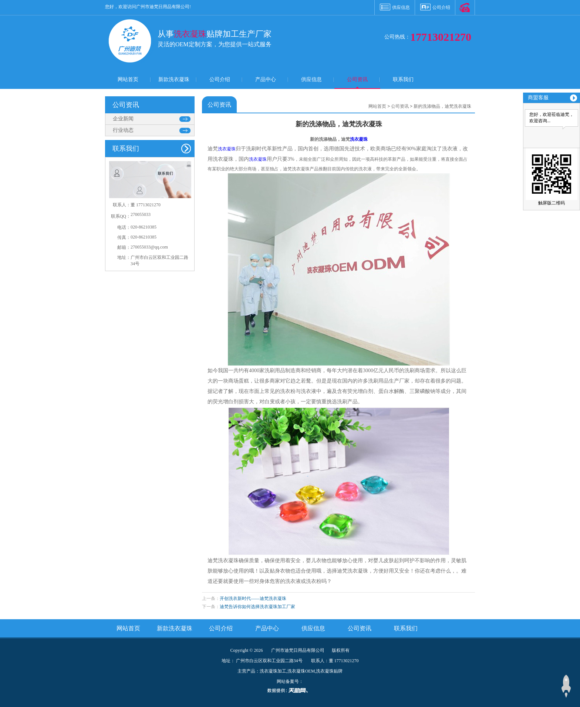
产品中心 (265, 79)
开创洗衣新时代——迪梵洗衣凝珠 (253, 598)
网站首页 (128, 79)
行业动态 (123, 130)
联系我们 (403, 79)
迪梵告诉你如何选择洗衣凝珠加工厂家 (257, 606)
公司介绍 (441, 7)
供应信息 (401, 7)
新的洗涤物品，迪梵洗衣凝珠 (442, 106)
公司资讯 (357, 79)
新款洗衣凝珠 (173, 79)
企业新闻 (123, 118)
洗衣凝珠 (359, 139)
